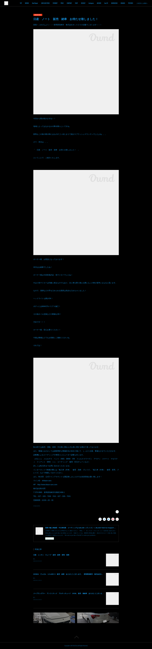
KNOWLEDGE (121, 3)
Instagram (97, 3)
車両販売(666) (36, 506)
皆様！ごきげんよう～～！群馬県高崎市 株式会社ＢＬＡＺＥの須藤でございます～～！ (59, 559)
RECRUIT (90, 3)
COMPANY (75, 3)
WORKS (33, 3)
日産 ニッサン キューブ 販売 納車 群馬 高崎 (51, 555)
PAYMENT (61, 3)
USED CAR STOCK (52, 3)
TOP (27, 3)
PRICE (68, 3)
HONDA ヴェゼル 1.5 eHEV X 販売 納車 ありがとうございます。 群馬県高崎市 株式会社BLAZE (69, 574)
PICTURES (137, 3)
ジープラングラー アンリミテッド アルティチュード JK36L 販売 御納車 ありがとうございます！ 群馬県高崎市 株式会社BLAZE (80, 593)
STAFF (83, 3)
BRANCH (129, 3)
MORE (144, 3)
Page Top (76, 637)
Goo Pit (113, 3)
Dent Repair (42, 3)
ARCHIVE (106, 3)
